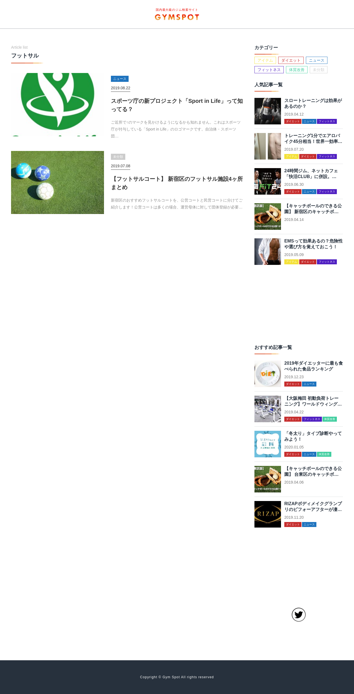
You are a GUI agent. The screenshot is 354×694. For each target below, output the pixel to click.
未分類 (318, 69)
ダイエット (291, 60)
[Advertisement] (298, 303)
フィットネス (269, 69)
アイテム (265, 60)
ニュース (316, 60)
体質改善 (296, 69)
